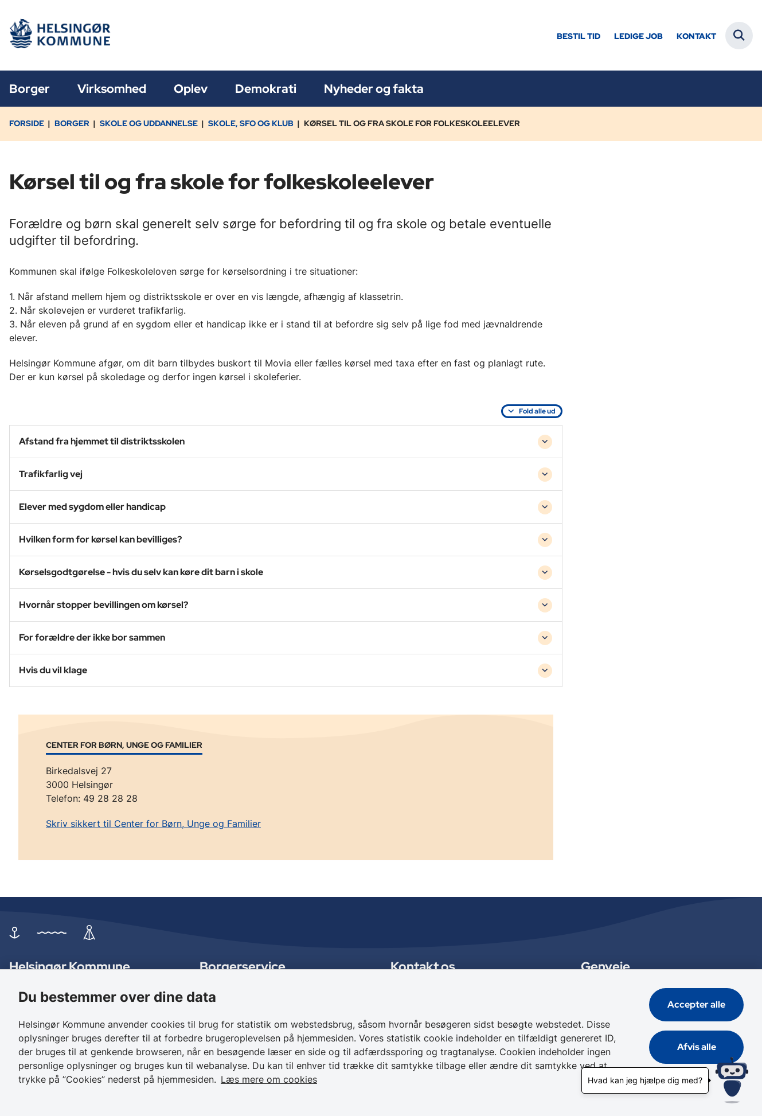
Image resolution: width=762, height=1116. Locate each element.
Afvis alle (696, 1047)
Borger (29, 88)
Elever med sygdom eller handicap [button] (92, 507)
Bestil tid (578, 36)
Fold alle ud (537, 411)
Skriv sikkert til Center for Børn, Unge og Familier (153, 823)
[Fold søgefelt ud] (739, 35)
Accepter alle (696, 1004)
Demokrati (265, 88)
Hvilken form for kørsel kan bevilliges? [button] (100, 539)
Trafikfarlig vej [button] (51, 474)
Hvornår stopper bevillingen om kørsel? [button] (103, 605)
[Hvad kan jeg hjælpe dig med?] (732, 1080)
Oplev (191, 88)
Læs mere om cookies (269, 1079)
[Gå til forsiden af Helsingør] (59, 35)
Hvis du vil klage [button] (53, 670)
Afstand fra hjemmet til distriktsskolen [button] (102, 441)
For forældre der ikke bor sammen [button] (92, 637)
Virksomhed (111, 88)
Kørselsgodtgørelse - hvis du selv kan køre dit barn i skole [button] (141, 572)
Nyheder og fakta (374, 88)
